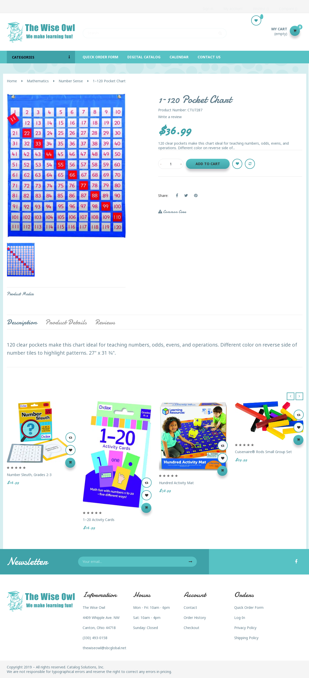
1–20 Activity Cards (98, 519)
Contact (190, 607)
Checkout (191, 627)
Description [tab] (22, 322)
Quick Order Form (249, 607)
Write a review (170, 116)
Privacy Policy (245, 627)
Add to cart (208, 163)
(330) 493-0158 (95, 637)
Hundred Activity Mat (176, 483)
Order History (195, 617)
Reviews (105, 322)
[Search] (155, 31)
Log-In (239, 617)
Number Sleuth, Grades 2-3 (29, 475)
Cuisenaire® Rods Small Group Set (263, 452)
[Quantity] (170, 164)
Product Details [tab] (66, 322)
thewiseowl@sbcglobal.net (104, 647)
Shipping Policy (246, 637)
